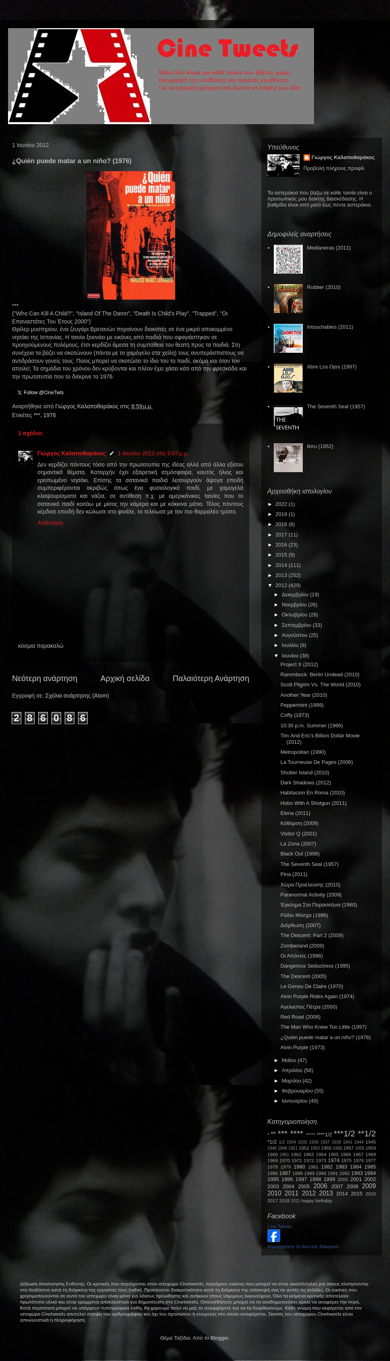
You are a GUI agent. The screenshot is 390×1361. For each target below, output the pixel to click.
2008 (352, 1186)
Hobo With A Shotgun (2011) (313, 803)
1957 (348, 1147)
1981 (313, 1166)
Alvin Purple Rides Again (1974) (317, 996)
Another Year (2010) (303, 695)
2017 (282, 535)
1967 (358, 1154)
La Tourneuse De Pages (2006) (316, 762)
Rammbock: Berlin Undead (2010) (319, 674)
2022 (282, 504)
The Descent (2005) (303, 976)
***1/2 (344, 1133)
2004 (288, 1186)
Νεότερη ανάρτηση (44, 678)
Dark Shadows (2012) (305, 783)
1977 (370, 1160)
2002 (370, 1179)
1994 (370, 1173)
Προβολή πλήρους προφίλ (334, 168)
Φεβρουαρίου (298, 1091)
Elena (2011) (295, 813)
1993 (357, 1173)
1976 (49, 415)
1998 (315, 1179)
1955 (326, 1147)
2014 (282, 565)
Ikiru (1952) (320, 446)
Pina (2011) (293, 874)
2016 (282, 545)
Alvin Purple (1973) (302, 1047)
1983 (341, 1167)
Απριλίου (293, 1070)
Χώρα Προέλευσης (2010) (310, 885)
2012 (282, 585)
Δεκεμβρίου (296, 594)
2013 (282, 575)
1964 (321, 1154)
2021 (295, 1201)
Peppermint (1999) (302, 705)
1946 (272, 1148)
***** (310, 1134)
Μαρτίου (292, 1081)
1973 (321, 1160)
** (273, 1134)
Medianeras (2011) (329, 248)
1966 (346, 1154)
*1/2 (272, 1142)
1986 (272, 1173)
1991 (333, 1173)
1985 (370, 1167)
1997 (301, 1179)
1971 (296, 1160)
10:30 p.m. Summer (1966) (311, 725)
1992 (344, 1173)
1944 (358, 1142)
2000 (343, 1179)
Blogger (219, 1338)
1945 (370, 1141)
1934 (291, 1142)
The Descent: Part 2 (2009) (311, 935)
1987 (285, 1173)
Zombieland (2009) (302, 946)
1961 (284, 1154)
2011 (292, 1193)
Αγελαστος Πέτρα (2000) (308, 1007)
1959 (370, 1147)
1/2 (282, 1142)
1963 (308, 1154)
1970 (284, 1160)
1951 (293, 1148)
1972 (309, 1160)
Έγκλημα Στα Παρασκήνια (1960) (318, 905)
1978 (272, 1166)
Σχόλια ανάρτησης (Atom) (77, 695)
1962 (296, 1154)
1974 (333, 1160)
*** (37, 415)
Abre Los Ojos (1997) (332, 367)
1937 (325, 1142)
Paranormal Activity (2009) (310, 895)
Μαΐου (290, 1060)
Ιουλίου (291, 645)
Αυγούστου (295, 635)
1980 (299, 1167)
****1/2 (324, 1135)
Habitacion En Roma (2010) (312, 793)
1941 (347, 1142)
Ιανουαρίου (295, 1101)
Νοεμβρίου (295, 605)
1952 (304, 1147)
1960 (272, 1154)
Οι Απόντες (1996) (301, 956)
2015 (282, 555)
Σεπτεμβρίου (297, 625)
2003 (273, 1186)
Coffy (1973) (294, 715)
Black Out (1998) (300, 854)
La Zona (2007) (298, 844)
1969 (272, 1160)
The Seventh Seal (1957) (336, 406)
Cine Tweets (279, 1226)
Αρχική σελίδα (125, 678)
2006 (320, 1186)
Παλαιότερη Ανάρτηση (211, 678)
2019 (282, 514)
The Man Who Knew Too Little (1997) (323, 1027)
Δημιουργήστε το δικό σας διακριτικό (303, 1246)
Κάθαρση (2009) (299, 823)
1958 (359, 1148)
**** (296, 1133)
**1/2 (367, 1133)
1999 (329, 1179)
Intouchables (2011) (330, 327)
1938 (336, 1142)
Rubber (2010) (324, 287)
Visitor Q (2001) (298, 834)
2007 (337, 1186)
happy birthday (317, 1200)
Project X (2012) (299, 664)
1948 (282, 1148)
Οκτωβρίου (295, 615)
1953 (315, 1148)
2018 (282, 524)
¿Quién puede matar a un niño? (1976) (325, 1037)
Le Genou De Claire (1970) (311, 986)
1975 (346, 1160)
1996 (287, 1179)
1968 (370, 1154)
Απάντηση (50, 523)
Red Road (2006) (300, 1017)
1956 (337, 1148)
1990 (321, 1173)
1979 (286, 1166)
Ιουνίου (291, 656)
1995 (273, 1179)
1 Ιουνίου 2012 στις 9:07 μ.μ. (153, 453)
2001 (356, 1179)
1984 (355, 1167)
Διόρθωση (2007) (300, 925)
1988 (297, 1173)
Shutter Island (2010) (304, 773)
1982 (327, 1167)
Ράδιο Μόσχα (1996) (304, 915)
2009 (369, 1186)
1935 (302, 1142)
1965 (333, 1154)
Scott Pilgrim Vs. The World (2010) (320, 685)
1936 (313, 1142)
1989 (309, 1173)
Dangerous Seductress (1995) (315, 966)
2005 (304, 1186)
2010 (274, 1193)
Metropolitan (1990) (303, 752)
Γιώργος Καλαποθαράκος (87, 406)
